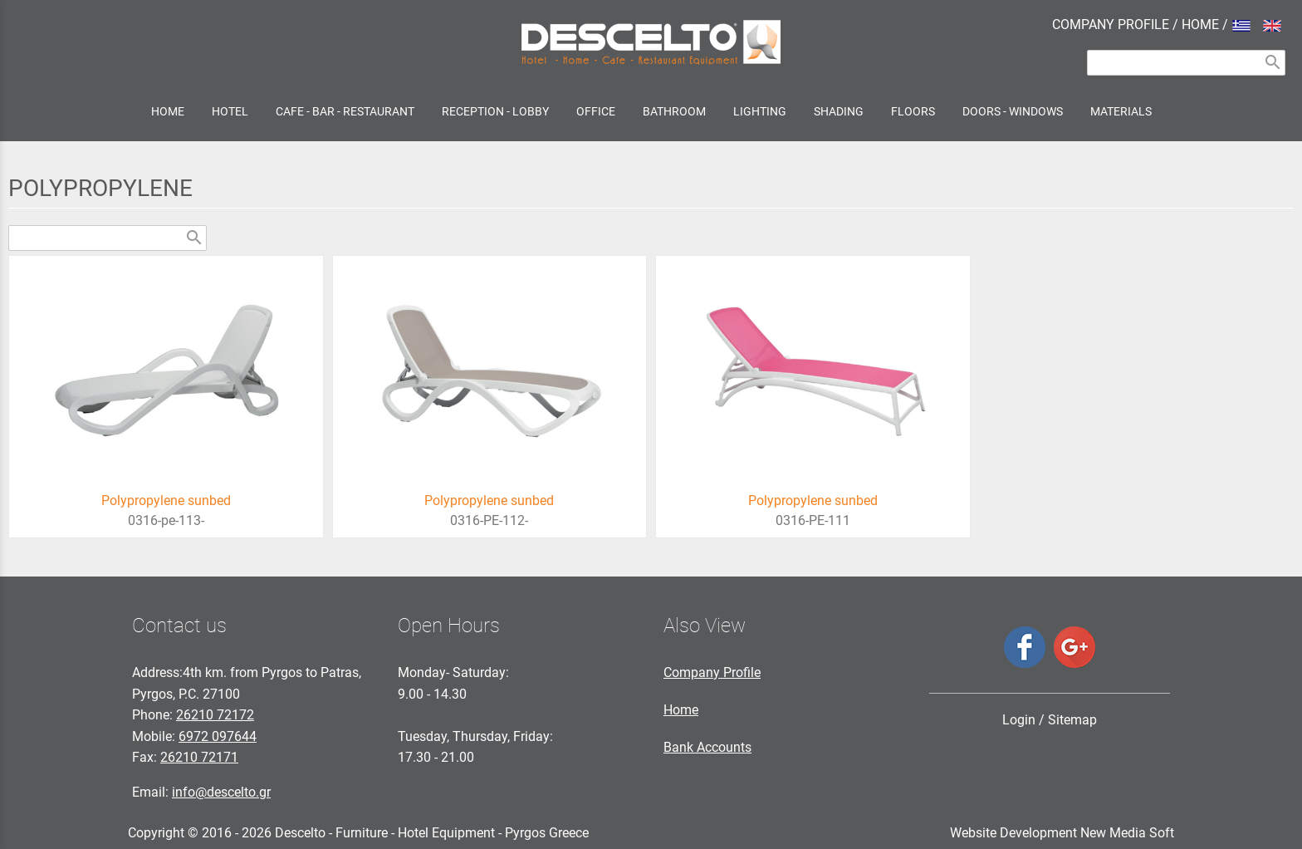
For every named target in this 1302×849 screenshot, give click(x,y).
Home (680, 710)
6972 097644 (218, 736)
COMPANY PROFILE (1110, 24)
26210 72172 (215, 715)
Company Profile (712, 672)
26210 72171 (199, 757)
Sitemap (1072, 720)
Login (1018, 720)
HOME (1200, 24)
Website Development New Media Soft (1062, 833)
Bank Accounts (707, 747)
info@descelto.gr (221, 792)
